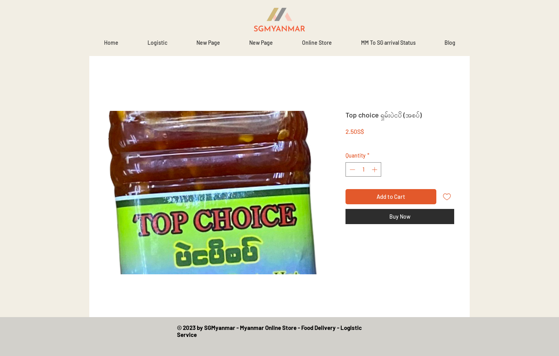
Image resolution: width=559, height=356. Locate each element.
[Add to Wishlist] (447, 196)
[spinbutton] (363, 169)
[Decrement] (351, 169)
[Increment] (375, 169)
